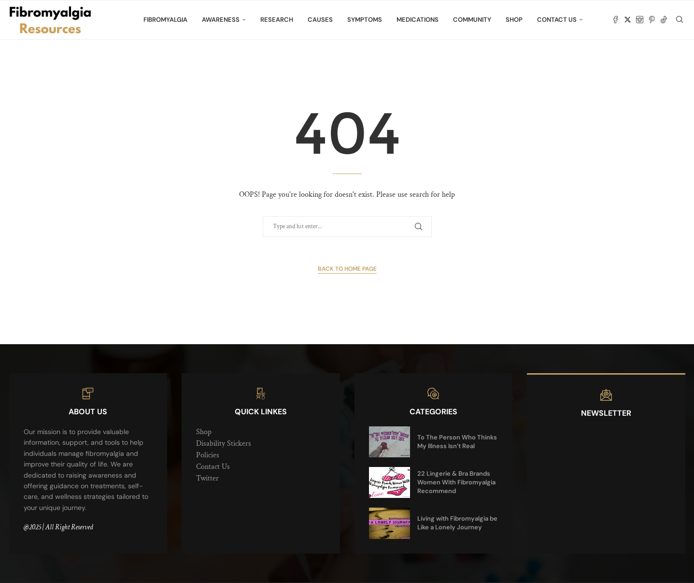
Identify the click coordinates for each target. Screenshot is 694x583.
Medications (418, 19)
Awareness (221, 19)
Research (276, 19)
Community (472, 19)
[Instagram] (639, 19)
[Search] (679, 19)
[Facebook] (615, 19)
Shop (514, 19)
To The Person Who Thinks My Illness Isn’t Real (457, 441)
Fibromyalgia (165, 19)
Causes (320, 19)
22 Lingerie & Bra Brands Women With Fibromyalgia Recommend (456, 482)
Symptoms (364, 19)
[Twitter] (627, 19)
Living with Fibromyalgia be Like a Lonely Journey (457, 522)
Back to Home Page (347, 269)
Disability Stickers (223, 443)
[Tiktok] (663, 19)
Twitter (207, 478)
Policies (207, 455)
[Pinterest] (651, 19)
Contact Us (557, 19)
